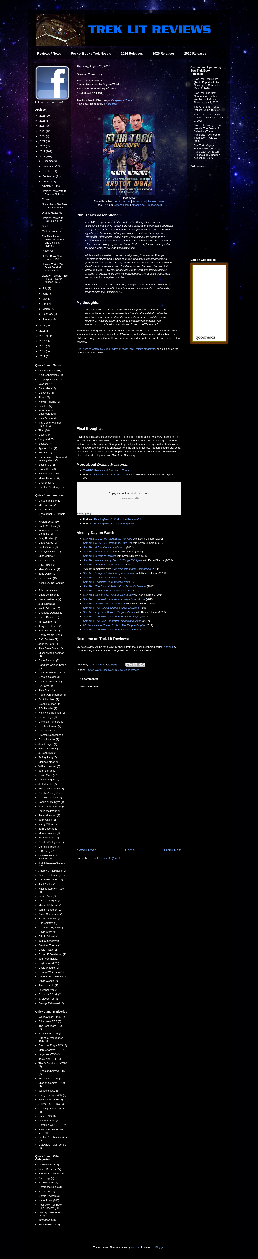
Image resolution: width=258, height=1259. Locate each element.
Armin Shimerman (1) (50, 914)
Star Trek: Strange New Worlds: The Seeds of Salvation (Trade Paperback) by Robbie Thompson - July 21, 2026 (207, 133)
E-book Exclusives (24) (51, 1173)
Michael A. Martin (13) (51, 788)
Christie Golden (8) (49, 676)
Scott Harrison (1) (48, 699)
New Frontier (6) (47, 418)
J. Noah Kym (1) (47, 752)
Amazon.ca (139, 201)
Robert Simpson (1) (49, 918)
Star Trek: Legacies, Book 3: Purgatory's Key (109, 612)
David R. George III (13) (52, 672)
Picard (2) (44, 397)
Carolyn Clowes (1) (49, 551)
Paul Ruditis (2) (47, 884)
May (45, 298)
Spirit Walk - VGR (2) (50, 1099)
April (46, 303)
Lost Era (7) (45, 406)
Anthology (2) (46, 1178)
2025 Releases (164, 53)
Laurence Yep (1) (48, 989)
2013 (42, 346)
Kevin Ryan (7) (47, 896)
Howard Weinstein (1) (51, 972)
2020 (42, 146)
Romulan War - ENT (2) (52, 1124)
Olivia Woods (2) (48, 980)
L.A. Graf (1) (45, 685)
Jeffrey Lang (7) (47, 757)
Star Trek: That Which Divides (100, 577)
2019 (42, 151)
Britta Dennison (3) (49, 594)
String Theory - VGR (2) (52, 1095)
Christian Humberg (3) (51, 721)
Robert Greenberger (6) (52, 694)
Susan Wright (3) (48, 985)
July (45, 288)
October (48, 171)
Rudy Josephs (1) (48, 739)
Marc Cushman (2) (49, 569)
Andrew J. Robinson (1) (52, 870)
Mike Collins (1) (47, 555)
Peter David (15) (48, 578)
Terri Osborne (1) (48, 828)
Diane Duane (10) (48, 617)
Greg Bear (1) (46, 509)
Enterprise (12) (47, 388)
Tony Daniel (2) (47, 573)
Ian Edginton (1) (47, 621)
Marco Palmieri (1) (49, 833)
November (49, 166)
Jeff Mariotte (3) (47, 784)
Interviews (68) (47, 1219)
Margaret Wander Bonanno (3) (48, 532)
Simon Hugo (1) (47, 717)
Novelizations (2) (48, 1182)
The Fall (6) (45, 452)
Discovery (108, 669)
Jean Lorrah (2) (47, 770)
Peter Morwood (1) (49, 815)
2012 (42, 351)
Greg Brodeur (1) (48, 538)
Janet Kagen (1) (47, 744)
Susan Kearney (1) (49, 748)
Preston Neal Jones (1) (51, 734)
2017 (42, 325)
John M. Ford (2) (48, 643)
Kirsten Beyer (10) (49, 521)
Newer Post (86, 850)
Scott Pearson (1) (48, 837)
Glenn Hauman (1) (49, 703)
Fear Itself (112, 103)
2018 (42, 156)
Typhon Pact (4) (47, 448)
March (47, 308)
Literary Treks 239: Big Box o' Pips (52, 219)
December (49, 160)
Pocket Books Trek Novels (91, 53)
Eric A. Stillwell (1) (48, 936)
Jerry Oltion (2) (47, 819)
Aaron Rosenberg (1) (50, 879)
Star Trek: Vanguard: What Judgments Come (109, 573)
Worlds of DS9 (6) (48, 1090)
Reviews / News (49, 53)
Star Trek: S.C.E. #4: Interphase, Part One (107, 538)
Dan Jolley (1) (46, 730)
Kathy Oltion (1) (47, 824)
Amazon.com (122, 201)
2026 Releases (195, 53)
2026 (42, 115)
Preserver (47, 250)
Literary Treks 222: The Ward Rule (114, 474)
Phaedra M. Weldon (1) (52, 976)
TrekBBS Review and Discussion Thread (106, 470)
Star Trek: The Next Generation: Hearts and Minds (112, 620)
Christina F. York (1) (49, 994)
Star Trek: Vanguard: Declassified (131, 568)
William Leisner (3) (49, 766)
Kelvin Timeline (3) (49, 401)
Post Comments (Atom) (106, 858)
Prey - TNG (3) (47, 1116)
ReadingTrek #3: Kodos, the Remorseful (117, 519)
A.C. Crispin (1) (47, 564)
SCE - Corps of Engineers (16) (47, 412)
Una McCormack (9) (50, 797)
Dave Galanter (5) (48, 660)
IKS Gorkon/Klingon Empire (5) (49, 424)
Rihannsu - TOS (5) (49, 1021)
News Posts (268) (48, 1200)
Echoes (168, 646)
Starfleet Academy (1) (51, 487)
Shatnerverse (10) (48, 473)
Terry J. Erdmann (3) (50, 626)
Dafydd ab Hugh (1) (49, 500)
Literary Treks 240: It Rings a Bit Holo (54, 192)
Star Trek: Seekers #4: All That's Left (104, 603)
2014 (42, 340)
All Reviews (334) (48, 1164)
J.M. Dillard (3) (47, 603)
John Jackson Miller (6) (52, 806)
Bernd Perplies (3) (49, 846)
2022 (42, 136)
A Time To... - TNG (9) (51, 1103)
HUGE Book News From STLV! (52, 258)
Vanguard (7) (46, 439)
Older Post (172, 850)
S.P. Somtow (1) (47, 923)
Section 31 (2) (46, 464)
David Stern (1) (47, 931)
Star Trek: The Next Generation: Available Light (110, 629)
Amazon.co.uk (156, 201)
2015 (42, 335)
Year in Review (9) (49, 1224)
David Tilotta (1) (47, 949)
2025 (42, 120)
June (46, 293)
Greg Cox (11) (46, 560)
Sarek (45, 226)
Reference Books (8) (50, 1187)
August (47, 181)
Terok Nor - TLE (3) (49, 1058)
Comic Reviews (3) (49, 1195)
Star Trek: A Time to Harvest (99, 555)
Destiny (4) (44, 434)
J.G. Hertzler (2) (47, 708)
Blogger (159, 1247)
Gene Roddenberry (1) (51, 875)
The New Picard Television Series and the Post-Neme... (53, 241)
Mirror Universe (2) (49, 478)
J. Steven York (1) (48, 998)
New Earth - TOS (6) (50, 1033)
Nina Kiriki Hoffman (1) (51, 712)
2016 (42, 330)
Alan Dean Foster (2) (50, 648)
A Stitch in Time (51, 185)
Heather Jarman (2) (49, 726)
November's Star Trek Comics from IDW (54, 206)
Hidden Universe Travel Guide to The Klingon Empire (114, 625)
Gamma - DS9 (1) (48, 1120)
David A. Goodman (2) (51, 681)
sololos (135, 1247)
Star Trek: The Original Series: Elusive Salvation (111, 607)
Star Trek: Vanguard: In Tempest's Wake (106, 581)
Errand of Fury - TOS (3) (52, 1045)
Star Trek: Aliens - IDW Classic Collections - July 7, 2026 (208, 117)
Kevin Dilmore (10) (49, 608)
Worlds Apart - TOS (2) (51, 1016)
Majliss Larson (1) (48, 761)
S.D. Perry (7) (46, 851)
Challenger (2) (46, 482)
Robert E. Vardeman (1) (52, 954)
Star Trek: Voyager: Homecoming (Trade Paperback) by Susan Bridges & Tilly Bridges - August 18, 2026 (208, 151)
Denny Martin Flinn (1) (51, 634)
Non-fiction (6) (46, 1191)
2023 (42, 131)
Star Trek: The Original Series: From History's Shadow (114, 586)
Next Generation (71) (50, 375)
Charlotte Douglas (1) (50, 612)
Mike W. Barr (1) (47, 505)
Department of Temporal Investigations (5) (52, 459)
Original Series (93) (49, 370)
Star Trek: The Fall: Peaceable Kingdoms (107, 590)
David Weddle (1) (48, 967)
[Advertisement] (129, 814)
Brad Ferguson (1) (49, 630)
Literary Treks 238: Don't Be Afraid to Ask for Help (53, 267)
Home (130, 850)
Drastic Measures (52, 212)
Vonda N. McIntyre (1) (51, 802)
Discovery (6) (46, 392)
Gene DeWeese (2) (49, 599)
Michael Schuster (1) (50, 905)
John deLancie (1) (48, 590)
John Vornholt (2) (48, 958)
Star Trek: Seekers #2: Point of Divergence (108, 594)
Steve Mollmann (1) (49, 810)
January (48, 319)
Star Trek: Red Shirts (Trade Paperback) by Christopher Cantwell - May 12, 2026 (207, 83)
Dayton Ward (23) (48, 963)
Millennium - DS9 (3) (50, 1078)
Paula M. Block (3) (49, 526)
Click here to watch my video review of (116, 348)
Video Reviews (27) (49, 1169)
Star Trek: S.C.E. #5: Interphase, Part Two (107, 542)
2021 (42, 141)
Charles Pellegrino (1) (51, 842)
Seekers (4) (45, 443)
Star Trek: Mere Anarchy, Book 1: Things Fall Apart (112, 560)
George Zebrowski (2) (51, 1003)
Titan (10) (44, 430)
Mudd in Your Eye (52, 231)
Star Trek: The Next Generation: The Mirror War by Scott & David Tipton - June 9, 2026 (207, 97)
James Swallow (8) (49, 940)
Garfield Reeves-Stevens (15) (48, 857)
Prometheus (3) (47, 469)
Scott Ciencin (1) (48, 547)
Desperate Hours (121, 100)
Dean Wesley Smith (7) (51, 927)
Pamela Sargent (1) (49, 900)
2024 (42, 125)
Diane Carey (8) (47, 542)
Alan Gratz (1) (46, 690)
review (119, 669)
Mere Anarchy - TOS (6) (52, 1049)
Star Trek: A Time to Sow (97, 551)
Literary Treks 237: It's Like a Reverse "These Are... (54, 278)
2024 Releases (132, 53)
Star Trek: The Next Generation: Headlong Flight (111, 616)
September (49, 176)
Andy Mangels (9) (48, 779)
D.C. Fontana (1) (48, 639)
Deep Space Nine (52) (51, 379)
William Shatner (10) (50, 909)
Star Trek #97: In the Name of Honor (104, 547)
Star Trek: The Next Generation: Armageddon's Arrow (114, 599)
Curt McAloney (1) (49, 793)
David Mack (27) (48, 775)
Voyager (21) (45, 383)
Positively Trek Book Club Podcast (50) (50, 1206)
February (48, 314)
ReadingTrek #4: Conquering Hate (114, 523)
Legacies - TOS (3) (49, 1054)
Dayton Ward (93, 669)
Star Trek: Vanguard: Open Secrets (103, 564)
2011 (42, 356)
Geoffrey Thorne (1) (49, 945)
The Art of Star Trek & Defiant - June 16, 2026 (207, 108)
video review (131, 669)
